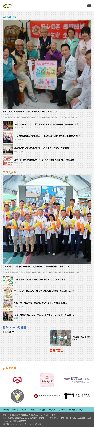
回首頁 (80, 410)
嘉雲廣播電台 (8, 6)
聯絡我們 (71, 410)
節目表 (33, 410)
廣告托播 (52, 410)
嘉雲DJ (24, 410)
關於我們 (6, 410)
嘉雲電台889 (8, 332)
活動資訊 (42, 410)
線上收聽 (62, 410)
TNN (54, 415)
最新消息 (15, 410)
